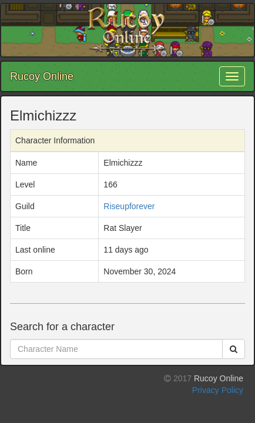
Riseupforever (129, 206)
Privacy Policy (217, 390)
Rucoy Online (41, 76)
